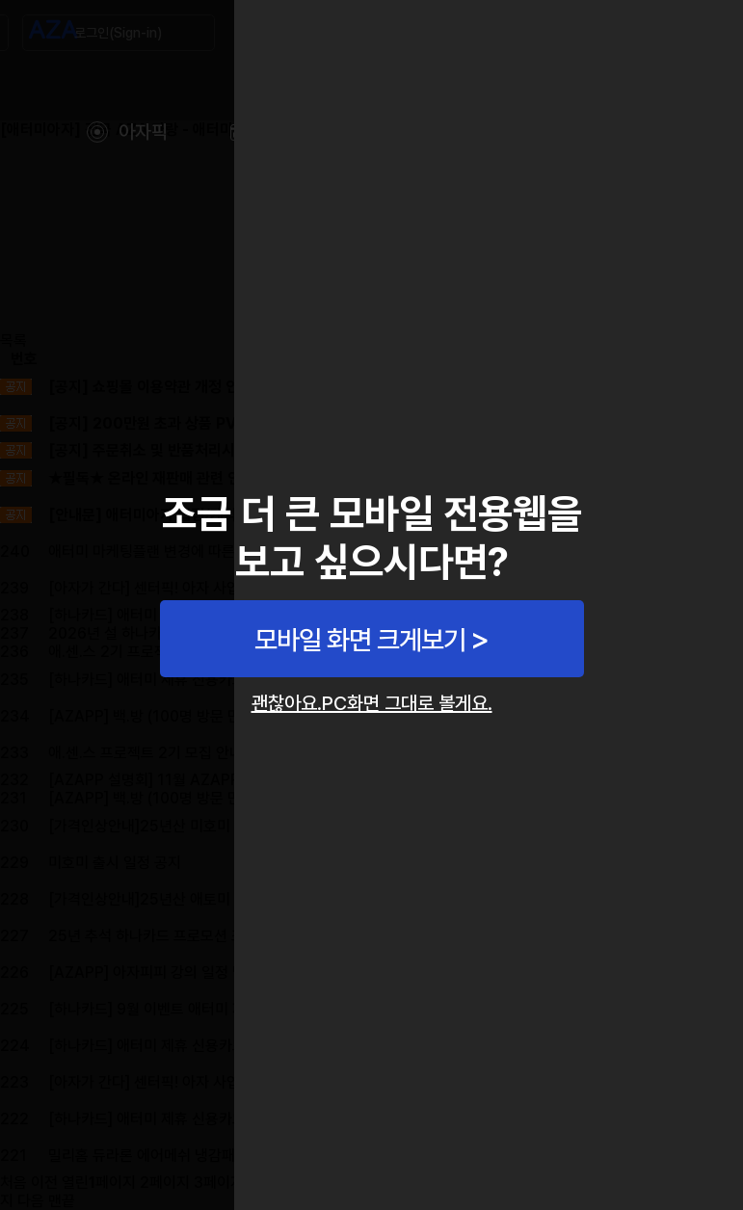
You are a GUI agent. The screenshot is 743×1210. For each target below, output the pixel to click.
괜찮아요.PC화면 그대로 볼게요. (372, 703)
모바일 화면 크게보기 (359, 639)
